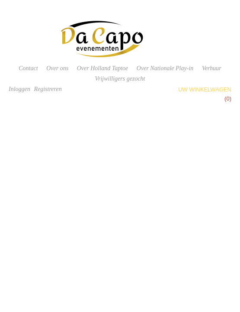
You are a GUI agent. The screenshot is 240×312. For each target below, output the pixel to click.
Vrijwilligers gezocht (120, 78)
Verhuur (211, 68)
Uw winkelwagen (204, 89)
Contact (28, 68)
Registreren (47, 89)
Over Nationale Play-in (165, 68)
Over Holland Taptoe (102, 68)
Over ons (57, 68)
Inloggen (19, 89)
